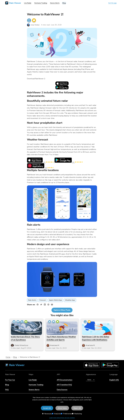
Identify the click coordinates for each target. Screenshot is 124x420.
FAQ (7, 389)
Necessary (47, 414)
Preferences (66, 414)
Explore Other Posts (62, 310)
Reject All (77, 408)
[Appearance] (90, 379)
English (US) (114, 380)
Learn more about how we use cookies (62, 417)
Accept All (47, 408)
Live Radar (33, 380)
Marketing (77, 414)
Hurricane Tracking (36, 385)
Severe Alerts (34, 389)
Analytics (56, 414)
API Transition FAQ (64, 385)
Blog (7, 385)
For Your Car (10, 380)
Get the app (112, 3)
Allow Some (62, 408)
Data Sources (62, 389)
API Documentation (64, 380)
